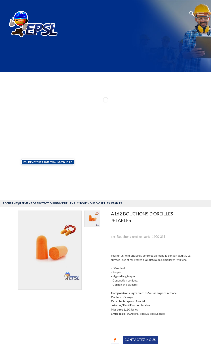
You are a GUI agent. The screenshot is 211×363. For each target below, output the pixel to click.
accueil (8, 203)
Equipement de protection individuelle (48, 162)
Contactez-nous (140, 340)
